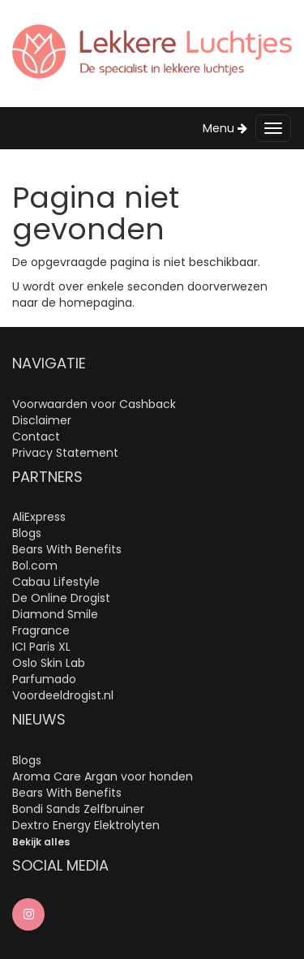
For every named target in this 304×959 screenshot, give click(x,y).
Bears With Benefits (67, 549)
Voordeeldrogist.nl (62, 695)
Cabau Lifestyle (56, 582)
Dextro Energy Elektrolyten (86, 825)
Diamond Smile (55, 614)
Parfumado (44, 679)
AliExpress (39, 517)
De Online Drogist (61, 598)
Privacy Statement (65, 453)
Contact (36, 436)
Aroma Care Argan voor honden (102, 776)
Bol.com (35, 565)
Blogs (26, 533)
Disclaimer (41, 420)
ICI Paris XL (41, 647)
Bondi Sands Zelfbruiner (78, 809)
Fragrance (41, 630)
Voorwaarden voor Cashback (94, 404)
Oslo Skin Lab (48, 663)
